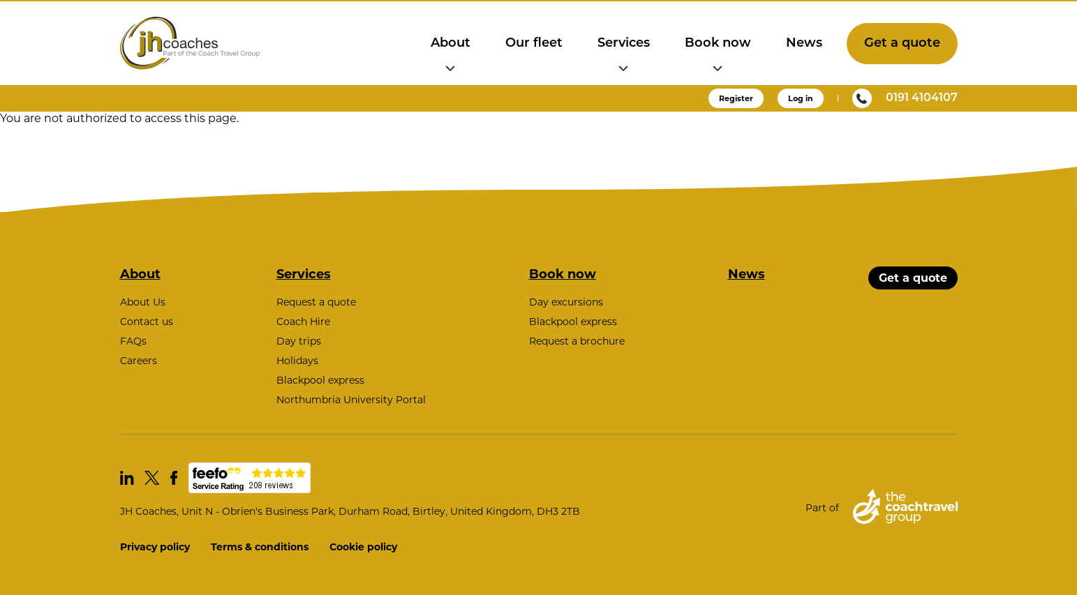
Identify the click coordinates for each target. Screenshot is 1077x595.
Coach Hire (303, 321)
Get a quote (902, 43)
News (804, 43)
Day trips (298, 341)
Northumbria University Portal (351, 399)
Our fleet (534, 43)
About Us (142, 302)
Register (736, 98)
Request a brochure (577, 341)
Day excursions (566, 302)
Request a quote (316, 302)
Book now (718, 43)
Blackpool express (320, 380)
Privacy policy (155, 547)
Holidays (297, 360)
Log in (800, 98)
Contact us (146, 321)
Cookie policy (363, 547)
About (450, 43)
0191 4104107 (905, 98)
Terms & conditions (260, 547)
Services (623, 43)
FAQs (133, 341)
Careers (138, 360)
